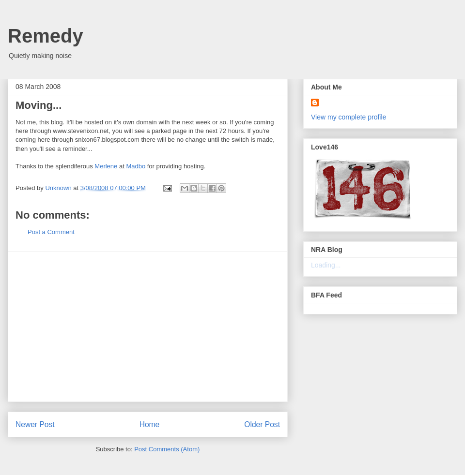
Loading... (326, 265)
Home (150, 424)
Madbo (135, 166)
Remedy (45, 35)
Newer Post (35, 424)
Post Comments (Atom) (167, 449)
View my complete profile (348, 117)
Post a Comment (51, 232)
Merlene (105, 166)
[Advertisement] (148, 326)
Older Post (262, 424)
